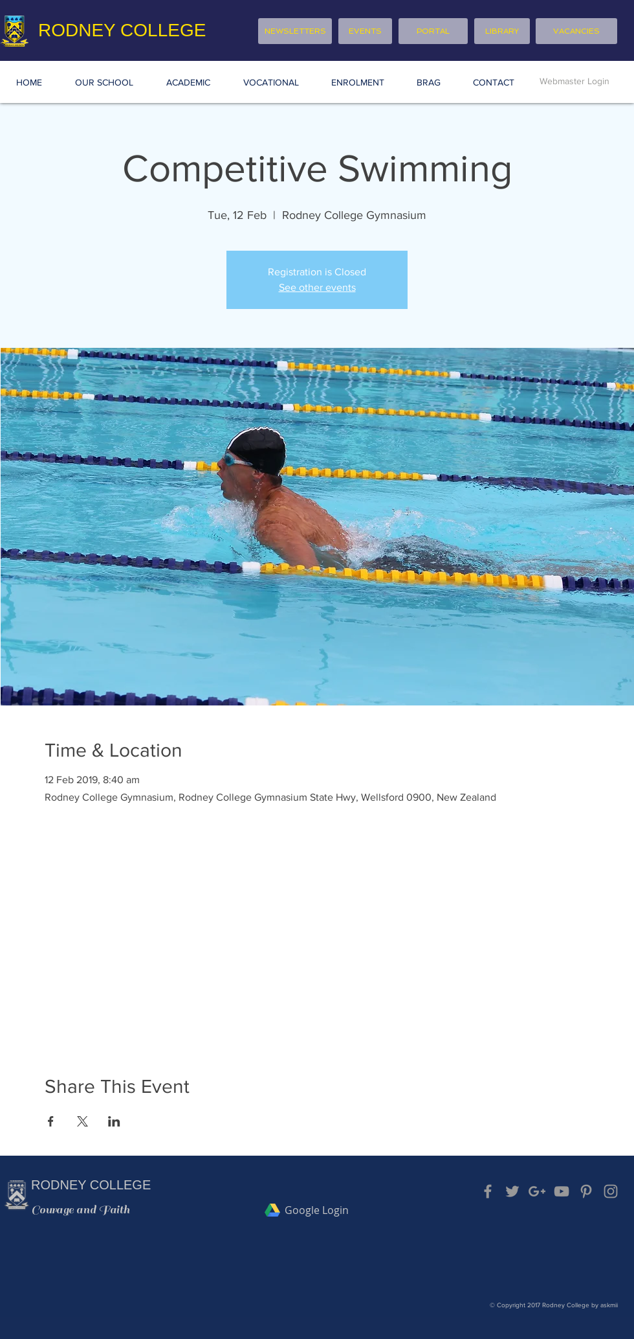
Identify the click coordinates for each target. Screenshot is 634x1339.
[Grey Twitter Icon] (512, 1191)
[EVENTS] (365, 31)
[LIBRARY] (502, 31)
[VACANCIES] (576, 31)
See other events (317, 287)
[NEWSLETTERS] (295, 31)
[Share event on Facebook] (51, 1121)
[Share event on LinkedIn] (114, 1121)
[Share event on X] (82, 1121)
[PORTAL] (433, 31)
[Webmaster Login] (574, 81)
